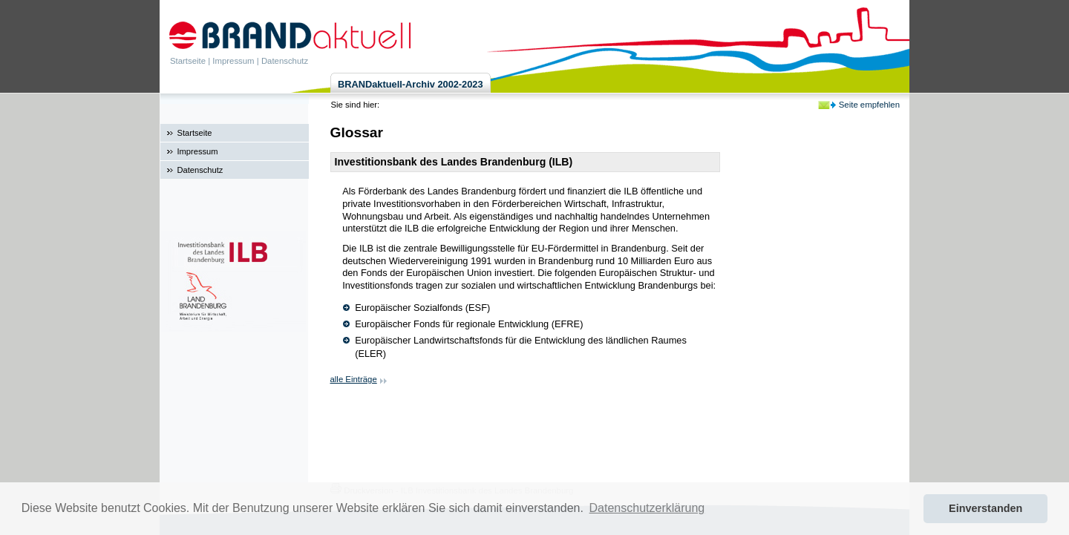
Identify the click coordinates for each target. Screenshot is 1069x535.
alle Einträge (353, 379)
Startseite (188, 60)
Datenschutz (284, 60)
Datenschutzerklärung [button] (647, 508)
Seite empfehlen (869, 104)
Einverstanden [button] (985, 508)
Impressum (233, 60)
